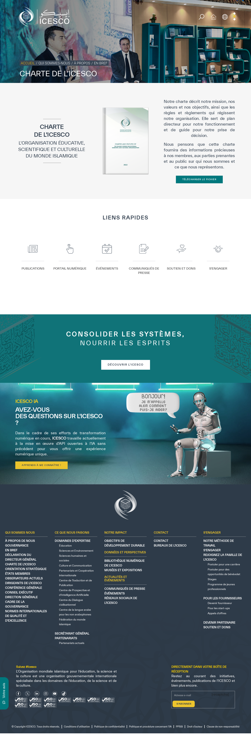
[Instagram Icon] (45, 693)
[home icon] (213, 16)
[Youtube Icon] (54, 693)
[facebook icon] (18, 693)
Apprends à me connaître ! (41, 465)
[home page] (46, 16)
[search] (201, 16)
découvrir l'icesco (126, 364)
